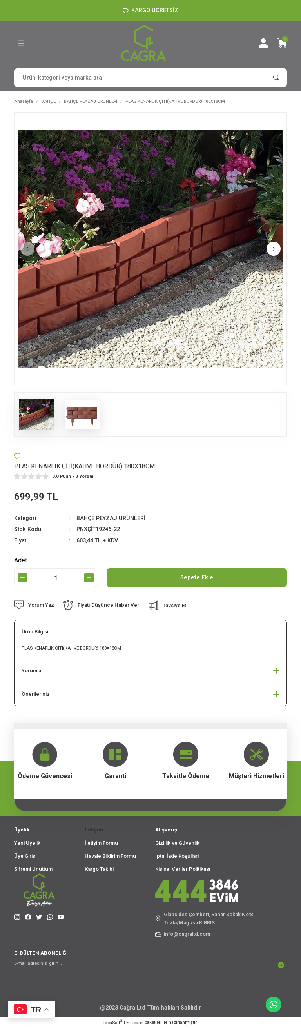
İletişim (94, 830)
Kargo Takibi (99, 869)
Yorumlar (32, 670)
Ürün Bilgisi (35, 632)
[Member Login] (263, 43)
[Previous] (27, 249)
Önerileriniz (36, 694)
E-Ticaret (134, 1022)
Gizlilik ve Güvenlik (177, 843)
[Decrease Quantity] (22, 578)
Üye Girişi (25, 856)
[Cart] (282, 43)
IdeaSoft (112, 1022)
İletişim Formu (101, 843)
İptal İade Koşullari (177, 856)
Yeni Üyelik (27, 843)
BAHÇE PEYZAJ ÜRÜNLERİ (110, 518)
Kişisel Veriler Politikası (182, 869)
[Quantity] (55, 578)
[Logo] (143, 43)
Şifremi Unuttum (33, 869)
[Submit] (281, 965)
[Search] (150, 77)
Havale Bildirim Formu (110, 856)
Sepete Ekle (196, 577)
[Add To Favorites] (17, 456)
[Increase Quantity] (89, 578)
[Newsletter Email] (150, 965)
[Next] (274, 249)
